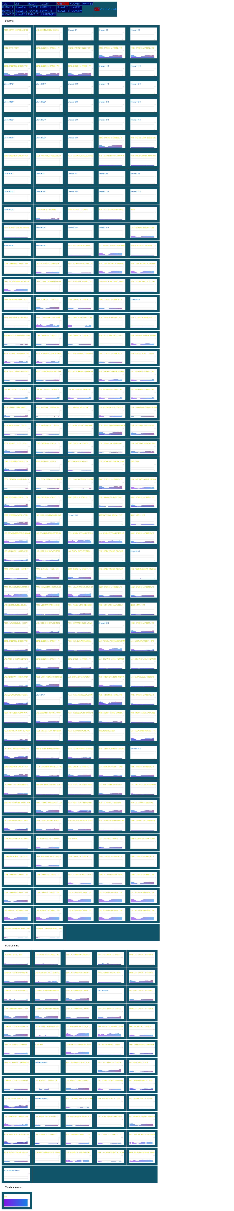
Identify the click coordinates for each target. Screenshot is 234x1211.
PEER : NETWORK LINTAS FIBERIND (80, 371)
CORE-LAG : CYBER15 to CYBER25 (141, 1009)
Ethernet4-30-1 (136, 120)
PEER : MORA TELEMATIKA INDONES (49, 677)
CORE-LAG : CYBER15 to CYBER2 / (16, 991)
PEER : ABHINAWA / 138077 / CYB (78, 1134)
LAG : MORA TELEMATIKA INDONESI (142, 1116)
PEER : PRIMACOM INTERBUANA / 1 (80, 353)
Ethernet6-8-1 (135, 299)
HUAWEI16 (46, 10)
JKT (17, 3)
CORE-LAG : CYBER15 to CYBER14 (47, 991)
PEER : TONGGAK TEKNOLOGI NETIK (80, 479)
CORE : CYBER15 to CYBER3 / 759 (16, 641)
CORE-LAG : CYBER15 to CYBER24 (109, 1009)
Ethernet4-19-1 (104, 84)
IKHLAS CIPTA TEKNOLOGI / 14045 (80, 48)
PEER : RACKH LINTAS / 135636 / (142, 353)
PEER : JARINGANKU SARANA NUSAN (144, 407)
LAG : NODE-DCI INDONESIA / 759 (79, 892)
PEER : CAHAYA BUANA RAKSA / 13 (143, 317)
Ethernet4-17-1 (41, 84)
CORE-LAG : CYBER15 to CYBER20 (109, 1062)
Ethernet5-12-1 (73, 192)
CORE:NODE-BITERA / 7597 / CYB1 (143, 839)
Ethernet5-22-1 (73, 228)
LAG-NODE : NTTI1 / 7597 (13, 955)
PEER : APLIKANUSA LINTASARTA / (16, 1062)
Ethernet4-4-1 (103, 30)
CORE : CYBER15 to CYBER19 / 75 (47, 497)
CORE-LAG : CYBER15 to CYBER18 (77, 973)
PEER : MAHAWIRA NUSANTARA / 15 (49, 767)
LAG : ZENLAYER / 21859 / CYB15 (16, 695)
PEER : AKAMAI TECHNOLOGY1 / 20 (48, 156)
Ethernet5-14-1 (136, 192)
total (5, 1197)
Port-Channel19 (102, 991)
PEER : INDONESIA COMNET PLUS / (78, 1062)
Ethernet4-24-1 (104, 102)
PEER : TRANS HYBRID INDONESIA (80, 605)
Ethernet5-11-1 (41, 192)
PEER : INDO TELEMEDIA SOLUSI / (16, 1152)
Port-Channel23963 (41, 1098)
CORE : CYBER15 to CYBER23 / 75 (47, 335)
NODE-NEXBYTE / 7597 (107, 731)
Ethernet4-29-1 (104, 120)
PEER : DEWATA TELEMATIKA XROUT (112, 461)
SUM (5, 3)
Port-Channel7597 (41, 1062)
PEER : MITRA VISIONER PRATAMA (80, 425)
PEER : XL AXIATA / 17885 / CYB (47, 299)
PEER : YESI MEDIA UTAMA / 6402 (16, 317)
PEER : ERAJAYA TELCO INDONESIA (48, 731)
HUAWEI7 (62, 7)
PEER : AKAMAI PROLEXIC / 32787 (143, 282)
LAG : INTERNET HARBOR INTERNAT (47, 1027)
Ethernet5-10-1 (9, 192)
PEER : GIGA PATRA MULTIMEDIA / (111, 605)
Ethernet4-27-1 (41, 120)
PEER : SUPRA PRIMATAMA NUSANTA (112, 425)
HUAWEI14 (34, 10)
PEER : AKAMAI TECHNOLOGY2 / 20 (48, 587)
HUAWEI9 (7, 10)
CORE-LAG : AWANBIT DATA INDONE (47, 1152)
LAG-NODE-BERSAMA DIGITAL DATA (78, 1045)
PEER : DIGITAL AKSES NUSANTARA (143, 138)
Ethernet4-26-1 (9, 120)
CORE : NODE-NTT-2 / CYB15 (46, 210)
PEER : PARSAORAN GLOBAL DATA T (80, 695)
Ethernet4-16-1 (9, 84)
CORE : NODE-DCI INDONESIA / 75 (47, 955)
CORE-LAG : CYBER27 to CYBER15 (16, 1080)
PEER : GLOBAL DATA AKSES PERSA (48, 282)
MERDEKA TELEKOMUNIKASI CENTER (49, 785)
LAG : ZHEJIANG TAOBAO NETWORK (111, 659)
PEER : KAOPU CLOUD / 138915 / (15, 425)
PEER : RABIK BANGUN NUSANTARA (111, 156)
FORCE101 (33, 14)
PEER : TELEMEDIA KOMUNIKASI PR (48, 371)
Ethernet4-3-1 (72, 30)
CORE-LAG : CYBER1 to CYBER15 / (78, 955)
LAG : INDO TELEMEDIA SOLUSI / (47, 30)
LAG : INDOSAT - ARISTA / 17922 (77, 1080)
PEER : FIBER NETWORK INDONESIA (143, 156)
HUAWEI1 (75, 3)
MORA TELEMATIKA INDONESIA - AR (49, 803)
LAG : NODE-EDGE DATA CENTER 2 (111, 407)
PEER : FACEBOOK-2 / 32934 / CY (15, 1045)
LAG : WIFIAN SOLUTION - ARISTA (46, 1116)
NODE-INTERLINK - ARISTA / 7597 (110, 515)
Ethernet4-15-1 (136, 66)
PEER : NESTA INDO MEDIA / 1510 (110, 335)
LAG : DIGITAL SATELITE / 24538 (79, 551)
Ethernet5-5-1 (8, 174)
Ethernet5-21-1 (41, 228)
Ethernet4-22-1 (41, 102)
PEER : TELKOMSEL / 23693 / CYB (110, 695)
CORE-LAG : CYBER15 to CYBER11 (77, 991)
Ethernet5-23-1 (104, 228)
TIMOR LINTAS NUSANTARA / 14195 (17, 335)
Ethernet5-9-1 (135, 174)
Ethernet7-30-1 (73, 515)
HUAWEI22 (21, 14)
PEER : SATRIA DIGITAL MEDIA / (79, 731)
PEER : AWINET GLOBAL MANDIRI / (111, 713)
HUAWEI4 (20, 7)
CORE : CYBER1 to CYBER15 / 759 (79, 497)
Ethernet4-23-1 (73, 102)
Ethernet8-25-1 (104, 623)
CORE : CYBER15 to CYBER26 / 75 (110, 138)
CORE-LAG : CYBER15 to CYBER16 (16, 973)
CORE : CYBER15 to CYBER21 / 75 (16, 497)
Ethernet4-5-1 (135, 30)
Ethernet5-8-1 (103, 174)
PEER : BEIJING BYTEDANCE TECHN (80, 533)
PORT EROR (135, 461)
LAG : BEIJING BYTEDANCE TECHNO (48, 533)
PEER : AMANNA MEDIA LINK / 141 (80, 407)
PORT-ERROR (72, 839)
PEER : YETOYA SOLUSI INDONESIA (80, 785)
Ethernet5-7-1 (72, 174)
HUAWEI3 (7, 7)
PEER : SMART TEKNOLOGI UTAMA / (80, 623)
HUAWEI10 (21, 10)
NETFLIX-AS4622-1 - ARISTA (46, 461)
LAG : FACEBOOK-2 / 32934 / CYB (142, 228)
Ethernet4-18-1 (73, 84)
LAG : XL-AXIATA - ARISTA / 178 (46, 1080)
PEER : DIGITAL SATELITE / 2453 (108, 1098)
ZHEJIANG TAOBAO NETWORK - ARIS (17, 803)
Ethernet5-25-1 (9, 246)
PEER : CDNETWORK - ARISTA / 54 (48, 317)
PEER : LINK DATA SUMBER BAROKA (111, 821)
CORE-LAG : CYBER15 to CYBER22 (47, 1009)
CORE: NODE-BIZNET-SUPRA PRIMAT (111, 282)
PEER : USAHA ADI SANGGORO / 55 (80, 264)
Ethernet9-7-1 (40, 695)
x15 (110, 9)
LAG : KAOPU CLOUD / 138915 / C (142, 677)
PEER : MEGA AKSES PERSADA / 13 (16, 1134)
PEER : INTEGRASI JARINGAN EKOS (143, 443)
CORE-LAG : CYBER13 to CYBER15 (141, 955)
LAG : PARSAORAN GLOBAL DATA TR (78, 1116)
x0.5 (97, 9)
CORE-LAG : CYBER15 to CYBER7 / (109, 955)
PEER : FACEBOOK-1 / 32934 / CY (141, 1027)
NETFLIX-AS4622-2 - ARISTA (77, 461)
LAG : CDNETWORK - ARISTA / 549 (16, 1116)
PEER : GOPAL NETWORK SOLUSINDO (49, 479)
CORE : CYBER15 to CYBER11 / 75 (79, 569)
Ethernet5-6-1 (40, 174)
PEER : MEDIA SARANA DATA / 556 (143, 713)
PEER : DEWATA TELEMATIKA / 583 (80, 282)
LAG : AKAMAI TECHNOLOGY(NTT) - (78, 1027)
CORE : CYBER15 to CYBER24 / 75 (47, 48)
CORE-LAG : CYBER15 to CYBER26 (16, 1027)
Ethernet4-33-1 (73, 138)
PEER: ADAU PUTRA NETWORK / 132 (143, 246)
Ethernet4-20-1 (136, 84)
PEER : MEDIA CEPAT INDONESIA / (80, 803)
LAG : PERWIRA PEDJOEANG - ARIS (78, 1152)
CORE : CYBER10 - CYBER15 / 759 (47, 892)
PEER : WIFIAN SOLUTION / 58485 (16, 30)
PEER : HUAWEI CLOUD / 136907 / (16, 623)
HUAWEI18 (63, 10)
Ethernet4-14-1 (104, 66)
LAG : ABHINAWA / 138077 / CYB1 (16, 551)
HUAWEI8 (75, 7)
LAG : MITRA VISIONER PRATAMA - (109, 1116)
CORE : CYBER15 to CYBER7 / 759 (142, 497)
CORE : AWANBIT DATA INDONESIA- (143, 821)
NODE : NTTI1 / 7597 (11, 48)
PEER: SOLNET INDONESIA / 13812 (16, 371)
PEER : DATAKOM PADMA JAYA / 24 (16, 479)
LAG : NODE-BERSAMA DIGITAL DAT (48, 515)
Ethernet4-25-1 (136, 102)
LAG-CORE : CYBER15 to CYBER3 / (141, 991)
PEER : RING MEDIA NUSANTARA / (16, 713)
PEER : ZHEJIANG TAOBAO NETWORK (79, 1098)
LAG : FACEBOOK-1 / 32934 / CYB (47, 264)
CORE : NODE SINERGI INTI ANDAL (111, 875)
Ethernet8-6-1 (135, 551)
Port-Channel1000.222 (12, 1170)
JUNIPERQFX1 (48, 14)
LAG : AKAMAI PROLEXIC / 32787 (141, 1098)
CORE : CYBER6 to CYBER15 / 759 (16, 515)
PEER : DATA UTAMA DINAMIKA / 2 (111, 210)
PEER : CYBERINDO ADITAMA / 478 (141, 1045)
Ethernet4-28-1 (73, 120)
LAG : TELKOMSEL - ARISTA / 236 (15, 1098)
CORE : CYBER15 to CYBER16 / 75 (142, 533)
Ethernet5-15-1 (9, 210)
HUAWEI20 (8, 14)
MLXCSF (32, 3)
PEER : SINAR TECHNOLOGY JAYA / (111, 317)
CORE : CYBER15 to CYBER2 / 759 (110, 48)
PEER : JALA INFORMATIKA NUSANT (111, 264)
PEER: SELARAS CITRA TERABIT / (15, 407)
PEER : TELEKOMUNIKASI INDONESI (143, 569)
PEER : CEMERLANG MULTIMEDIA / (48, 821)
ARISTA (61, 3)
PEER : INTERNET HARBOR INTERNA (143, 335)
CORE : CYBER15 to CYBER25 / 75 (79, 857)
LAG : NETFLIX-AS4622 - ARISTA (108, 1045)
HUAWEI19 (76, 10)
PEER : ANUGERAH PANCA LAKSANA (112, 749)
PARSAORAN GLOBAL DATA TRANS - (80, 821)
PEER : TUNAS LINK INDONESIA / (110, 443)
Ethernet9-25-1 (136, 749)
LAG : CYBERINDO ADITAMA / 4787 (48, 713)
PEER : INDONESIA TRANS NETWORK (17, 731)
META (133, 210)
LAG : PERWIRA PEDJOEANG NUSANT (112, 246)
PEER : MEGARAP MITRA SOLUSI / (48, 605)
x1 (101, 9)
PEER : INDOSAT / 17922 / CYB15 (142, 425)
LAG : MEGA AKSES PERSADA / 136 (143, 731)
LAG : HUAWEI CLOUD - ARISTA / (46, 1134)
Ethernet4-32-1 (41, 138)
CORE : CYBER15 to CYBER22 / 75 (16, 461)
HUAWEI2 (87, 3)
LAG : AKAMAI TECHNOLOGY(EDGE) (110, 1080)
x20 (115, 9)
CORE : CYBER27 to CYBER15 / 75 (79, 299)
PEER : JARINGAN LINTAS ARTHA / (48, 407)
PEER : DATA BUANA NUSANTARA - (80, 641)
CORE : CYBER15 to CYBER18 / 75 (79, 335)
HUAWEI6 (45, 7)
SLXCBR (44, 3)
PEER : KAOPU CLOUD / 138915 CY (16, 569)
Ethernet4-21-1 (9, 102)
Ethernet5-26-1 (41, 246)
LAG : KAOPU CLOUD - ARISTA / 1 (109, 1134)
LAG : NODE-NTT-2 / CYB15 (138, 1062)
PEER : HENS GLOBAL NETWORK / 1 (80, 713)
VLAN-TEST (39, 1045)
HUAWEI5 (33, 7)
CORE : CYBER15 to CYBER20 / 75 (110, 479)
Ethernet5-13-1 (104, 192)
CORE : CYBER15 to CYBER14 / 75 (110, 353)
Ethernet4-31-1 (9, 138)
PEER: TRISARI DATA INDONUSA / (79, 246)
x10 (105, 9)
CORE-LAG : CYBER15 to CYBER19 (141, 973)
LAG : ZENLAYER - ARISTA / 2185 (140, 1080)
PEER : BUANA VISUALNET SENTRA (16, 228)
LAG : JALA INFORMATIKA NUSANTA (142, 1134)
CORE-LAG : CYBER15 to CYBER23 (77, 1009)
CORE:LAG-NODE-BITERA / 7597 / (109, 973)
